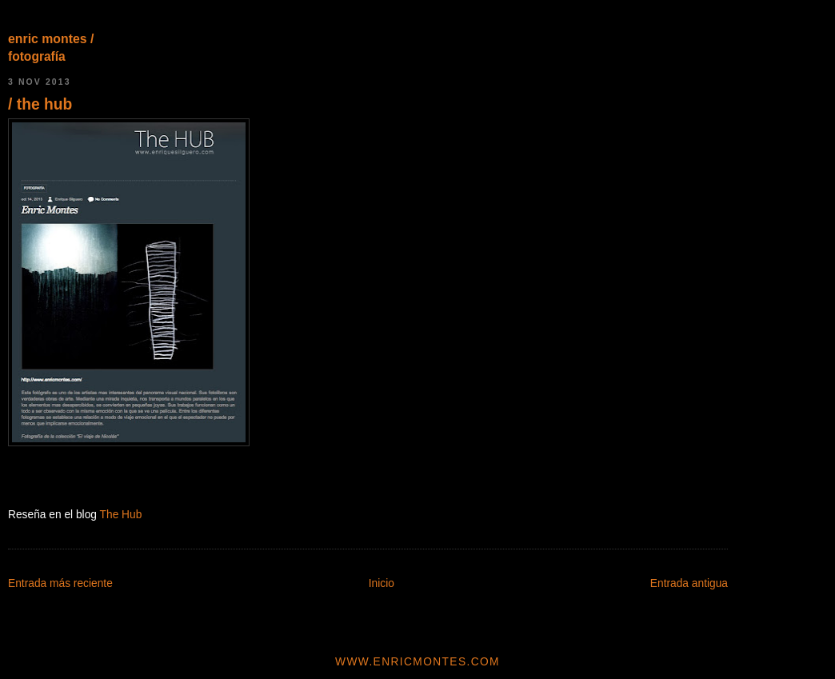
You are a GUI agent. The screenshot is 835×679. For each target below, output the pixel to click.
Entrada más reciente (60, 583)
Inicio (381, 583)
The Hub (121, 515)
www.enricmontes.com (417, 662)
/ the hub (40, 104)
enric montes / (51, 39)
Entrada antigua (689, 583)
